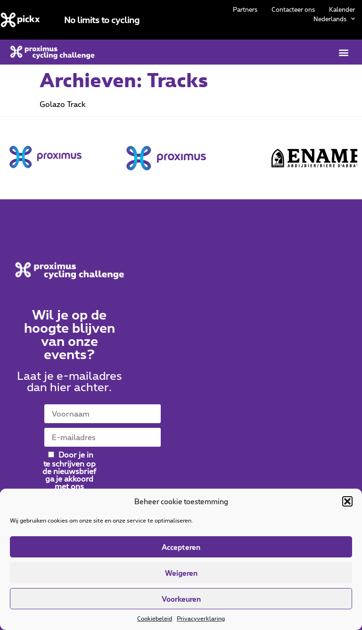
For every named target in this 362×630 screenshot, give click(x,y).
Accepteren (181, 547)
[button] (347, 501)
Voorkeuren (181, 599)
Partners (245, 9)
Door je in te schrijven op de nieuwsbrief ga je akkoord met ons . (69, 474)
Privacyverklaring (201, 618)
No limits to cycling (102, 20)
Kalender (342, 9)
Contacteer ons (293, 9)
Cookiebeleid (154, 618)
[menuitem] (334, 19)
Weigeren (181, 573)
